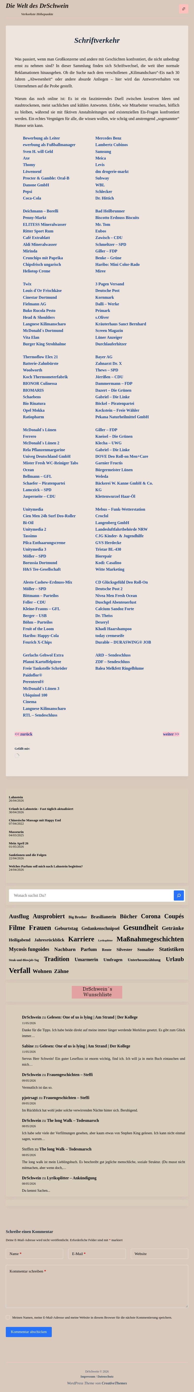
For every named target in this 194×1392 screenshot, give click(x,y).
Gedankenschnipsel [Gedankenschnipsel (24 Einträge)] (101, 928)
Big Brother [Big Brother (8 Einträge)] (77, 917)
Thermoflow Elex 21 (40, 357)
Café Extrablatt (36, 237)
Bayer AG (103, 357)
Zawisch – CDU (109, 237)
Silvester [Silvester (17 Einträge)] (124, 949)
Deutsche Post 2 (109, 589)
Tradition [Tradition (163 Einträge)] (56, 959)
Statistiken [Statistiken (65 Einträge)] (171, 949)
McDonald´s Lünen (39, 430)
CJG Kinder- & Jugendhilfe (119, 536)
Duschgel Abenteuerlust (115, 602)
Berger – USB (35, 615)
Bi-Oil (28, 523)
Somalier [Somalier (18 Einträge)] (145, 949)
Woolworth (32, 370)
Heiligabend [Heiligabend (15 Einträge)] (20, 940)
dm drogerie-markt (112, 171)
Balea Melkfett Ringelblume (119, 668)
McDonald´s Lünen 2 (41, 443)
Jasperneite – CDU (39, 496)
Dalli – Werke (107, 304)
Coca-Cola (32, 198)
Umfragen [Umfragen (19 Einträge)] (112, 959)
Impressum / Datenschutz (97, 1376)
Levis (99, 165)
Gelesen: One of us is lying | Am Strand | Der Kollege (92, 1017)
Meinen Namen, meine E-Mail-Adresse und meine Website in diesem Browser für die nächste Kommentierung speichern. (92, 1317)
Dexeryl (102, 622)
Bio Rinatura (34, 403)
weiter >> (171, 734)
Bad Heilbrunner (110, 211)
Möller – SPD (34, 556)
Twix (27, 284)
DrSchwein (31, 1017)
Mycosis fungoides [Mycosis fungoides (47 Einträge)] (29, 949)
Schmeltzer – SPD (110, 244)
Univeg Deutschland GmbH (46, 456)
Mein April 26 (18, 843)
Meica (100, 158)
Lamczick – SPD (37, 490)
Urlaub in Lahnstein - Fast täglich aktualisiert (41, 809)
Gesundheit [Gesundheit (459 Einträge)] (140, 927)
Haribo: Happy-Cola (41, 635)
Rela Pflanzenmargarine (44, 450)
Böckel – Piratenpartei (114, 403)
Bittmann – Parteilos (41, 595)
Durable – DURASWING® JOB (123, 642)
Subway (102, 178)
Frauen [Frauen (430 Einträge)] (40, 927)
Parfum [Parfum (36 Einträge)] (89, 949)
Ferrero (29, 436)
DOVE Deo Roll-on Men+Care (121, 456)
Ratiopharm (33, 417)
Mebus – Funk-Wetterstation (120, 509)
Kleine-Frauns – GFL (41, 609)
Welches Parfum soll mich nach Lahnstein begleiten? (46, 866)
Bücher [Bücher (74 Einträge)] (128, 916)
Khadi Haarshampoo (113, 629)
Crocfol (101, 516)
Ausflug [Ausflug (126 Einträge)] (19, 916)
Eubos (100, 231)
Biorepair (103, 556)
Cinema (29, 702)
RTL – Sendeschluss (40, 715)
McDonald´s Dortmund (43, 330)
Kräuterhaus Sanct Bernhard (120, 324)
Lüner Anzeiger (108, 337)
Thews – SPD (106, 370)
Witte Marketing (109, 569)
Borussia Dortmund (40, 563)
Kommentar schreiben (28, 1271)
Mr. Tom (102, 224)
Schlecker (103, 191)
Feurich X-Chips (37, 642)
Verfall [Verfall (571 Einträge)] (19, 970)
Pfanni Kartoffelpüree (42, 662)
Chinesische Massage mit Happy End (35, 820)
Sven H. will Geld (38, 151)
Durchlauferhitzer (111, 344)
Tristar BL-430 (108, 549)
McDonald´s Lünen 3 (41, 688)
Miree (100, 271)
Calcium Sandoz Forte (114, 609)
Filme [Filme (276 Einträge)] (17, 927)
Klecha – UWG (108, 443)
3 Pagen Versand (109, 284)
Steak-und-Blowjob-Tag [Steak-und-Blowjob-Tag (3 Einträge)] (24, 960)
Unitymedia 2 (34, 529)
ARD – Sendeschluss (113, 655)
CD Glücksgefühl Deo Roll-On (121, 582)
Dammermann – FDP (113, 383)
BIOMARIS (33, 390)
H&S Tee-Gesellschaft (42, 569)
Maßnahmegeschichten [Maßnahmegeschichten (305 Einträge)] (150, 939)
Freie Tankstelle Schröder (45, 668)
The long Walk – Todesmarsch (73, 1120)
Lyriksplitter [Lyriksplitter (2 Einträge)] (105, 940)
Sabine (28, 1046)
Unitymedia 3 (34, 549)
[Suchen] (179, 895)
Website (141, 1254)
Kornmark (104, 297)
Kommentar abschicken (29, 1332)
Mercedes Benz (108, 138)
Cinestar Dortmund (40, 297)
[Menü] (183, 8)
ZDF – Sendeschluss (112, 662)
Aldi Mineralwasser (40, 244)
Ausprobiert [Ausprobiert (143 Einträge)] (49, 916)
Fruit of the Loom (38, 629)
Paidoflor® (32, 675)
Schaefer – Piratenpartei (44, 483)
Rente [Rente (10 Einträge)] (106, 949)
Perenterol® (33, 682)
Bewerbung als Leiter (41, 138)
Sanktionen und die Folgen (27, 855)
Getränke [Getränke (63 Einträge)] (173, 928)
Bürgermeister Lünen (114, 470)
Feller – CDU (34, 602)
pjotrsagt (30, 1098)
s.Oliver (102, 317)
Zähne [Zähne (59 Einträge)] (61, 971)
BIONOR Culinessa (40, 383)
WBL (100, 185)
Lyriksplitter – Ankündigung (71, 1178)
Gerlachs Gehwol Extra (43, 655)
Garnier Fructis (109, 463)
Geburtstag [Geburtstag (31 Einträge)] (66, 928)
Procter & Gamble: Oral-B (46, 178)
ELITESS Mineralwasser (44, 224)
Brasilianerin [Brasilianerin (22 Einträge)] (103, 916)
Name (15, 1254)
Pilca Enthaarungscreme (44, 543)
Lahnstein (16, 797)
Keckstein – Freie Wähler (117, 410)
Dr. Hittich (104, 198)
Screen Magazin (109, 330)
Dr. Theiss (103, 615)
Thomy (29, 165)
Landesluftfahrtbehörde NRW (121, 529)
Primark (102, 310)
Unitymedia (33, 509)
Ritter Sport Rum (38, 231)
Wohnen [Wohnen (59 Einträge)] (42, 971)
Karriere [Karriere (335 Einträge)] (81, 939)
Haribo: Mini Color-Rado (117, 264)
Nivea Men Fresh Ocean (116, 595)
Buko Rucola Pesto (39, 310)
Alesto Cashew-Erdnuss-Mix (47, 582)
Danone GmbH (36, 185)
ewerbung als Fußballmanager (49, 145)
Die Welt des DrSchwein (37, 5)
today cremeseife (109, 635)
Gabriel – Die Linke (112, 397)
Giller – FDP (106, 251)
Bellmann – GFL (37, 476)
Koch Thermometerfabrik (45, 377)
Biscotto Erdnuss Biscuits (117, 217)
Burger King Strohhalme (44, 344)
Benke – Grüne (108, 258)
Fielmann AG (34, 304)
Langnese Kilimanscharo (44, 324)
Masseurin (16, 832)
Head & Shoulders (39, 317)
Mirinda (30, 251)
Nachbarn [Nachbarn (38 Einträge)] (65, 949)
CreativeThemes (114, 1383)
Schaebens (32, 397)
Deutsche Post (107, 290)
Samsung (103, 151)
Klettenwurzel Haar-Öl (115, 496)
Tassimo (30, 536)
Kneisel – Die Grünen (113, 436)
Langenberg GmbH (112, 523)
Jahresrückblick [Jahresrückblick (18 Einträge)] (49, 940)
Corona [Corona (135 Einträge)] (150, 916)
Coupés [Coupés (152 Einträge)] (174, 916)
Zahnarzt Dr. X (108, 363)
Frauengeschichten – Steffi (70, 1074)
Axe (26, 158)
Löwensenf (32, 171)
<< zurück (23, 734)
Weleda (101, 476)
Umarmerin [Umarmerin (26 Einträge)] (86, 959)
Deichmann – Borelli (40, 211)
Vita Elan (31, 337)
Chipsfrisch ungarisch (42, 264)
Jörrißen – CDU (109, 377)
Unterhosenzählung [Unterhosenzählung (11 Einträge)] (144, 960)
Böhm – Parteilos (38, 622)
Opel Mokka (34, 410)
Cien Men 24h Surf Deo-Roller (49, 516)
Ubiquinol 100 (35, 695)
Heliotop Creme (37, 271)
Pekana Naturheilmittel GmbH (122, 417)
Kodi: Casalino (108, 563)
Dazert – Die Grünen (113, 390)
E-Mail (79, 1254)
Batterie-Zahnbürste (40, 363)
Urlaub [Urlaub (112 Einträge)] (175, 959)
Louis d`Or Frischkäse (42, 290)
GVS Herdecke (108, 543)
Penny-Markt (34, 217)
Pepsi (27, 191)
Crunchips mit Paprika (43, 258)
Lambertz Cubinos (111, 145)
